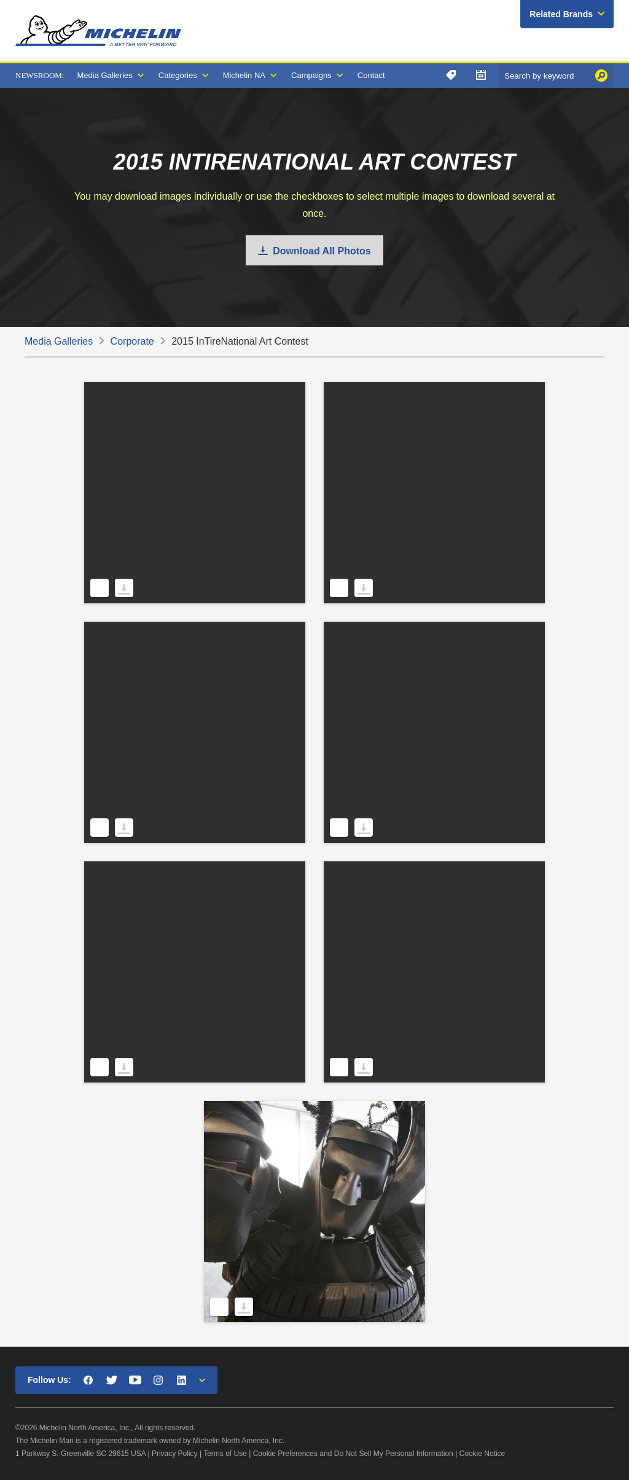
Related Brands (561, 14)
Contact (371, 75)
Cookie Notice (482, 1453)
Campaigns (311, 75)
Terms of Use (225, 1453)
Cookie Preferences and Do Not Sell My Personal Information (353, 1453)
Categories (177, 75)
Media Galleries (104, 75)
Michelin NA (244, 75)
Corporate (132, 341)
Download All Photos (321, 251)
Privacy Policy (175, 1453)
